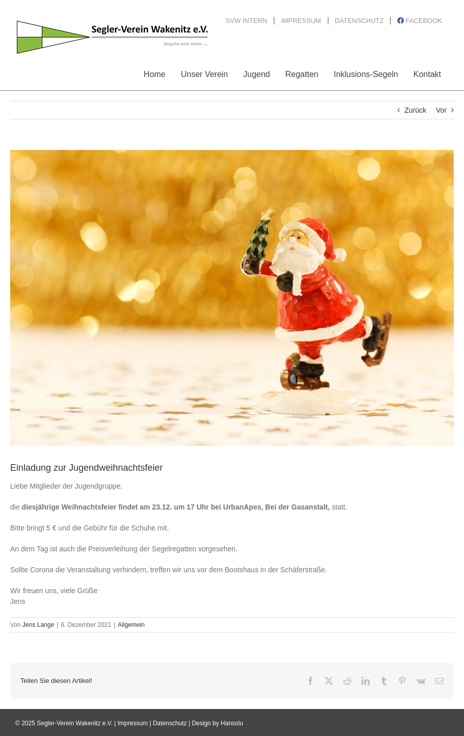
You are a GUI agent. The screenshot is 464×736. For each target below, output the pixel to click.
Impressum (133, 723)
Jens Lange (38, 624)
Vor (441, 110)
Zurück (415, 110)
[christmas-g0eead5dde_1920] (232, 298)
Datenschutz (170, 723)
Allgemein (131, 624)
